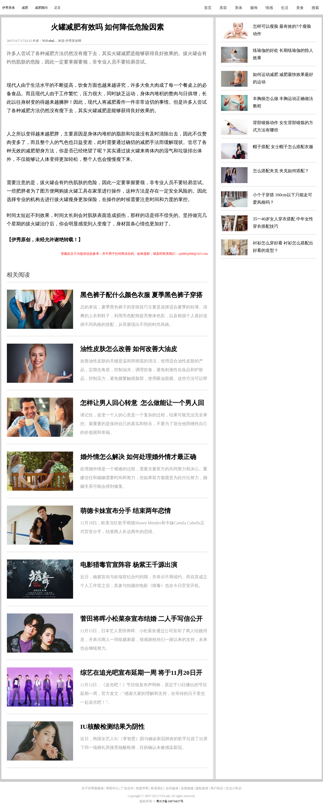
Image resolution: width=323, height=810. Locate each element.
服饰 (254, 8)
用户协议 (216, 788)
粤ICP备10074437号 (169, 801)
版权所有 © (148, 801)
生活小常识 (233, 788)
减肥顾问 (41, 8)
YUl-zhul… (49, 41)
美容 (223, 8)
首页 (208, 8)
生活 (284, 8)
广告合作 (127, 788)
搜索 (315, 8)
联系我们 (157, 788)
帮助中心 (112, 788)
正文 (57, 8)
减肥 (25, 8)
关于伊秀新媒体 (93, 788)
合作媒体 (172, 788)
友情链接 (187, 788)
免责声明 (142, 788)
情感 (269, 8)
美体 (238, 8)
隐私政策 (202, 788)
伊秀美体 (8, 8)
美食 (300, 8)
